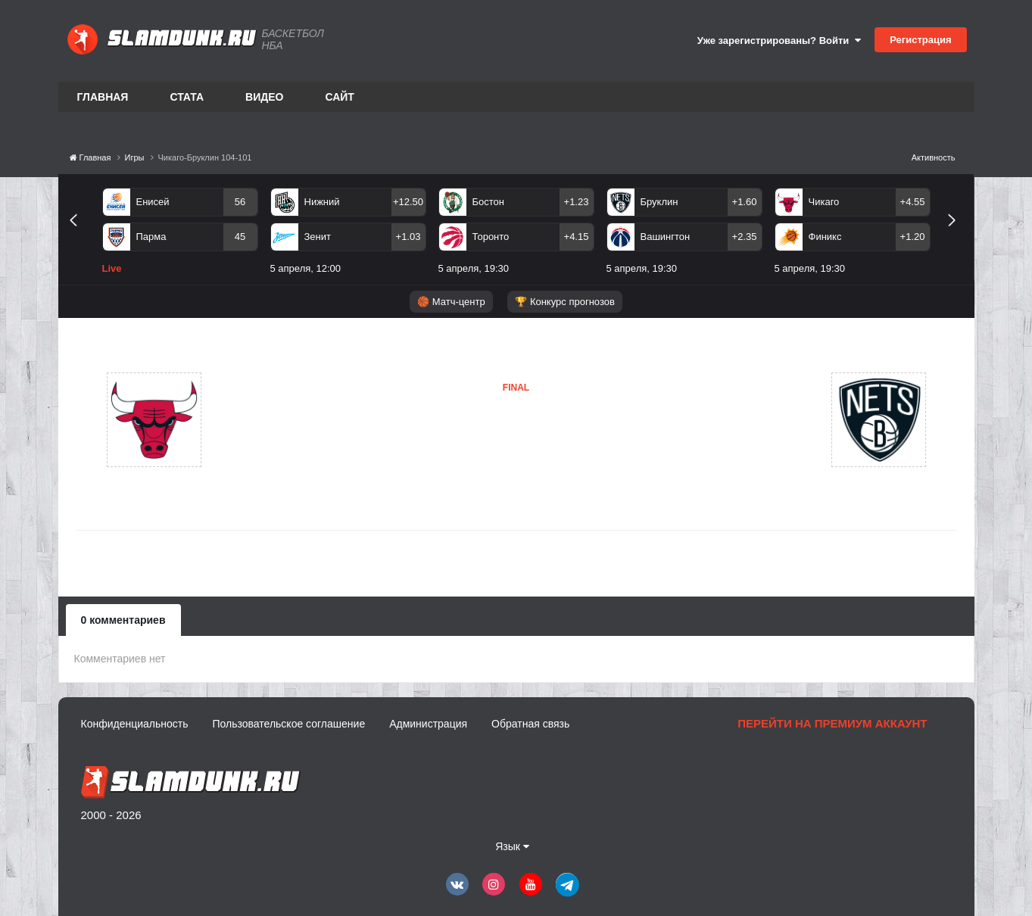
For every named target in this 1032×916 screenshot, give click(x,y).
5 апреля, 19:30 (474, 268)
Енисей (153, 201)
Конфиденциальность (135, 724)
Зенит (317, 236)
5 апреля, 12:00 (305, 268)
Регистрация (920, 39)
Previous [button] (79, 237)
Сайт (339, 97)
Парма (151, 236)
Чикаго (824, 201)
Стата (187, 97)
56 (240, 201)
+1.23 (576, 201)
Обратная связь (530, 724)
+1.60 (744, 201)
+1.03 (408, 236)
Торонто (491, 236)
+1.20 (912, 236)
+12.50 (408, 201)
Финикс (825, 236)
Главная (103, 97)
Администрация (428, 724)
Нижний (322, 201)
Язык (512, 846)
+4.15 (576, 236)
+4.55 (912, 201)
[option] (180, 234)
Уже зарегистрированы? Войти (779, 40)
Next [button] (958, 237)
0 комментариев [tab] (123, 620)
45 (240, 236)
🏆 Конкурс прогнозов (565, 301)
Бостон (488, 201)
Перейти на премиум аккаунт (832, 723)
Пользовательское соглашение (289, 724)
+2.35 (744, 236)
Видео (264, 97)
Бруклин (659, 201)
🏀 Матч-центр (451, 301)
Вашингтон (666, 236)
